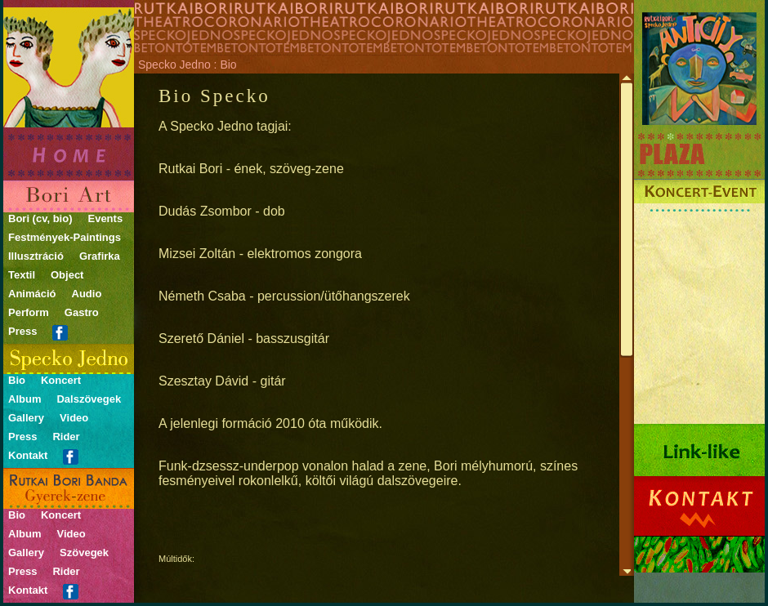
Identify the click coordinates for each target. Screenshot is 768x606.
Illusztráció (36, 256)
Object (67, 275)
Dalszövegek (88, 399)
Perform (28, 312)
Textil (21, 275)
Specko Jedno (174, 64)
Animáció (32, 293)
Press (22, 331)
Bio (16, 380)
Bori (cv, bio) (40, 218)
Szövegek (84, 552)
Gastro (82, 312)
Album (24, 399)
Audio (87, 293)
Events (105, 218)
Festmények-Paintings (64, 237)
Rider (65, 436)
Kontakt (27, 455)
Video (74, 418)
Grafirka (99, 256)
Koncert (61, 380)
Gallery (26, 418)
